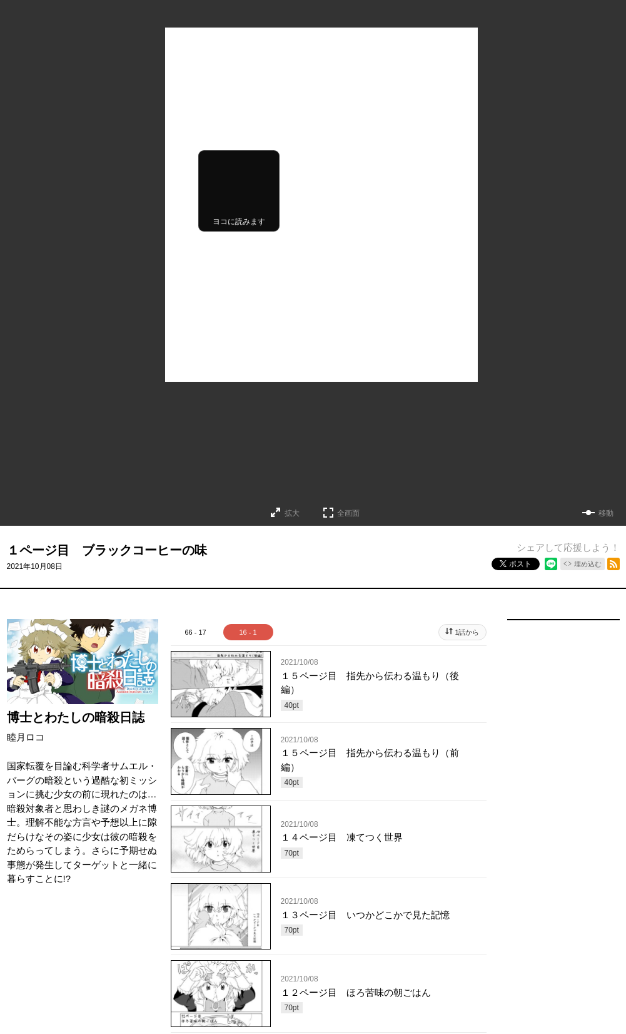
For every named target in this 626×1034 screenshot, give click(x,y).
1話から (467, 632)
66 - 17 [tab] (195, 632)
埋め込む (588, 564)
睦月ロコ (25, 737)
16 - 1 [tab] (247, 632)
